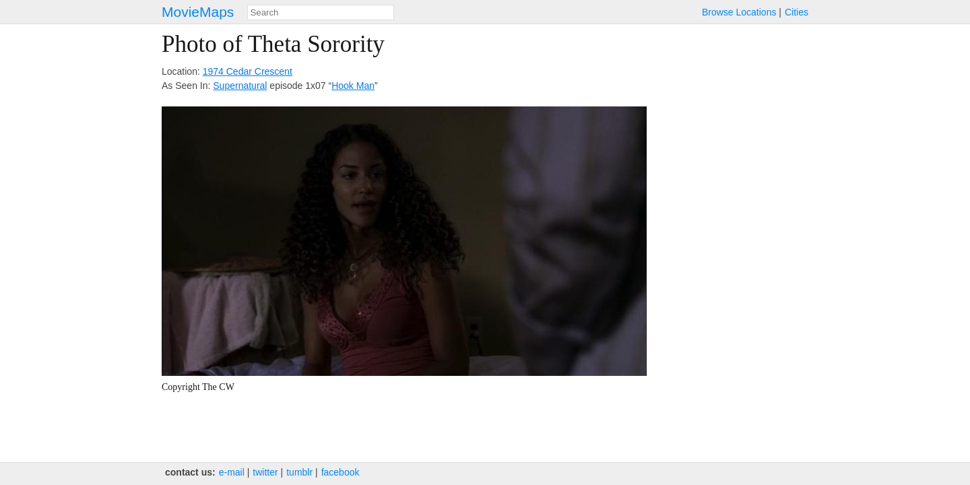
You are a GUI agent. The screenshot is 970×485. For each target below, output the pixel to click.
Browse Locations (739, 12)
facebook (340, 472)
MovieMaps (198, 12)
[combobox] (320, 12)
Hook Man (353, 85)
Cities (796, 12)
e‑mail (232, 472)
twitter (265, 472)
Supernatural (240, 85)
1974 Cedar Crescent (247, 71)
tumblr (299, 472)
